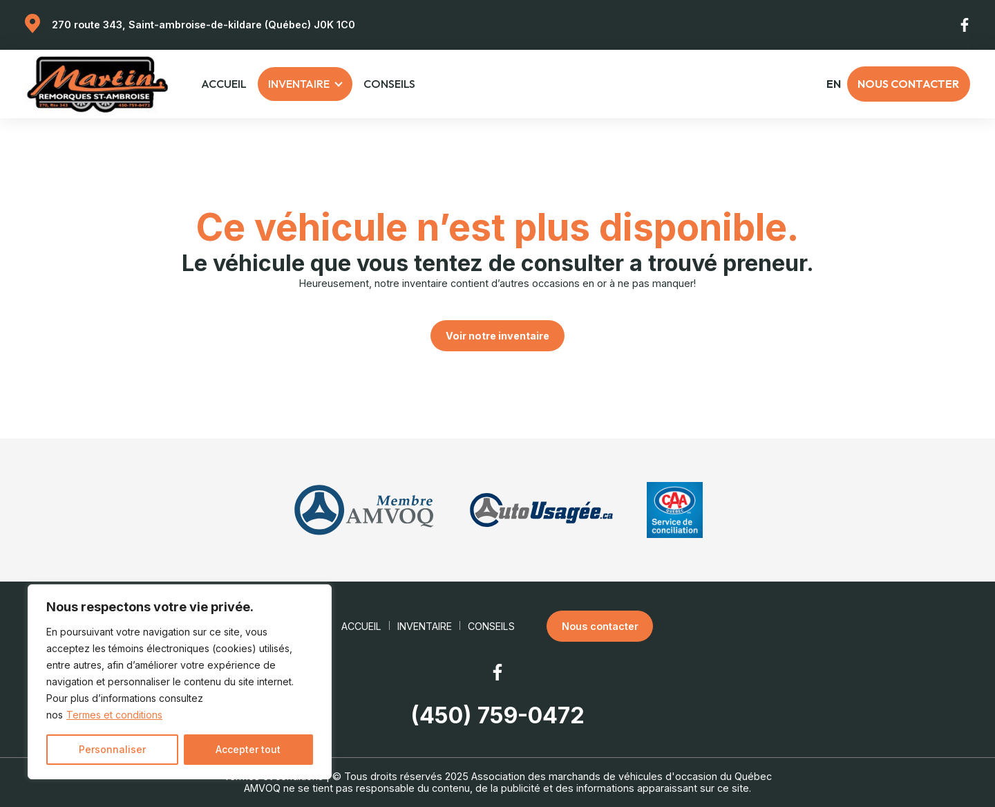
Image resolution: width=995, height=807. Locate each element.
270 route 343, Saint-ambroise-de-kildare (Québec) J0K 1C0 (203, 24)
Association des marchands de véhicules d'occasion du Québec (621, 776)
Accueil (224, 84)
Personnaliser (112, 749)
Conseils (389, 84)
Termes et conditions (114, 715)
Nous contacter (908, 84)
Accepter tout (248, 749)
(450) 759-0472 (497, 716)
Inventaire (299, 84)
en (833, 84)
